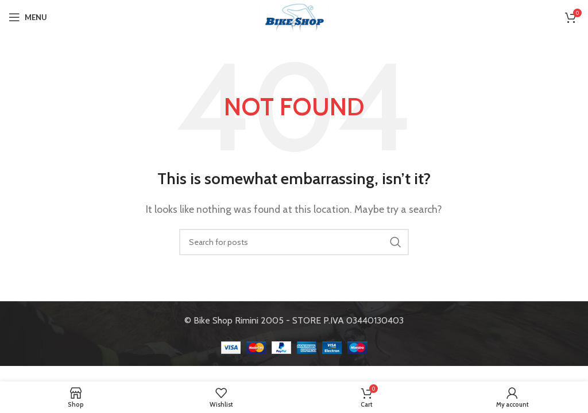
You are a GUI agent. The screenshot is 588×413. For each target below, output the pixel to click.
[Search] (294, 242)
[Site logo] (294, 16)
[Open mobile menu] (28, 17)
